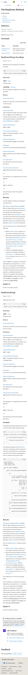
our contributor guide (17, 625)
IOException (6, 145)
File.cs (9, 60)
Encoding (13, 87)
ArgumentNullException (9, 125)
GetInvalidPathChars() (8, 121)
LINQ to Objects (14, 231)
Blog (20, 666)
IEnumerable (6, 98)
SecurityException (7, 159)
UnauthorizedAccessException (11, 167)
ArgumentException (8, 110)
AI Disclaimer (4, 666)
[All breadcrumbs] (2, 5)
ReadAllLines (16, 206)
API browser (8, 5)
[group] (15, 73)
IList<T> (23, 256)
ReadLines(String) (6, 22)
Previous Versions (13, 666)
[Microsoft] (14, 2)
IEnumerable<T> (10, 254)
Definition (4, 16)
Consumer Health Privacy (7, 670)
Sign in (25, 2)
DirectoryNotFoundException (10, 131)
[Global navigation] (1, 2)
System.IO (9, 29)
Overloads (4, 18)
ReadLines (7, 206)
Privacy (9, 668)
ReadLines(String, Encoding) (8, 20)
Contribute (3, 668)
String (9, 81)
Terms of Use (19, 670)
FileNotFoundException (9, 139)
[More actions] (25, 5)
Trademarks (3, 673)
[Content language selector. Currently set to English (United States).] (8, 659)
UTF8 (13, 576)
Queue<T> (9, 258)
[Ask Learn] (18, 5)
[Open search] (21, 2)
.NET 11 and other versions (11, 287)
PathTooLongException (9, 151)
